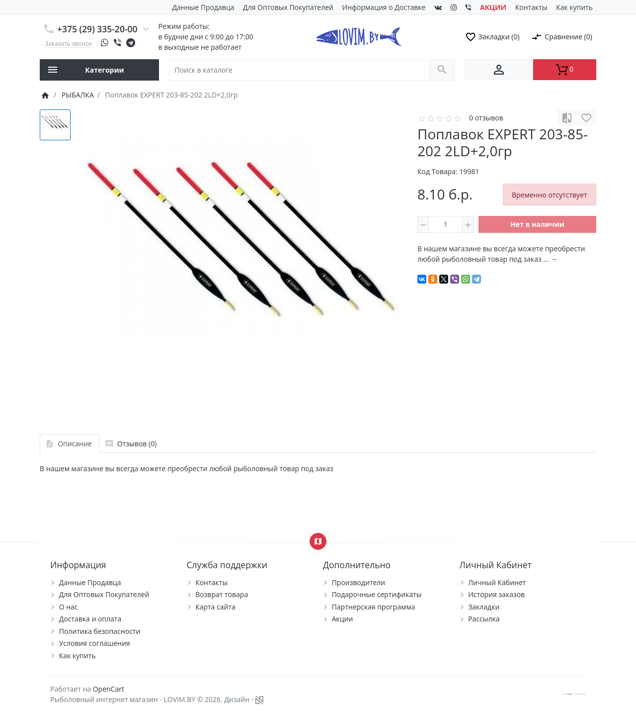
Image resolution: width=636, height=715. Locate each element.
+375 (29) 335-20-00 (97, 29)
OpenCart (108, 689)
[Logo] (358, 35)
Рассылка (483, 618)
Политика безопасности (100, 631)
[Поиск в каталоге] (299, 70)
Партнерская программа (373, 607)
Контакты (531, 7)
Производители (359, 582)
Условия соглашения (94, 643)
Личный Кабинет (497, 582)
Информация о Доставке (384, 7)
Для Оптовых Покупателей (288, 7)
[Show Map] (318, 541)
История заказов (496, 594)
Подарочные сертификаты (377, 594)
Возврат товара (221, 594)
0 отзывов (486, 117)
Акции (342, 618)
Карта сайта (215, 607)
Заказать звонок (68, 43)
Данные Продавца (203, 7)
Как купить (574, 7)
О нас (68, 607)
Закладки (483, 607)
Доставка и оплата (90, 618)
